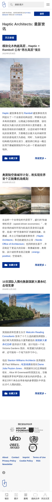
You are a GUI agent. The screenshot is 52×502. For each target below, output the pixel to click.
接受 (42, 14)
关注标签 (9, 37)
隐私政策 (5, 15)
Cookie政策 (18, 15)
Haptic (5, 113)
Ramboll (28, 113)
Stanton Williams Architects (21, 360)
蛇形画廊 (26, 364)
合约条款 (28, 12)
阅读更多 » (40, 158)
